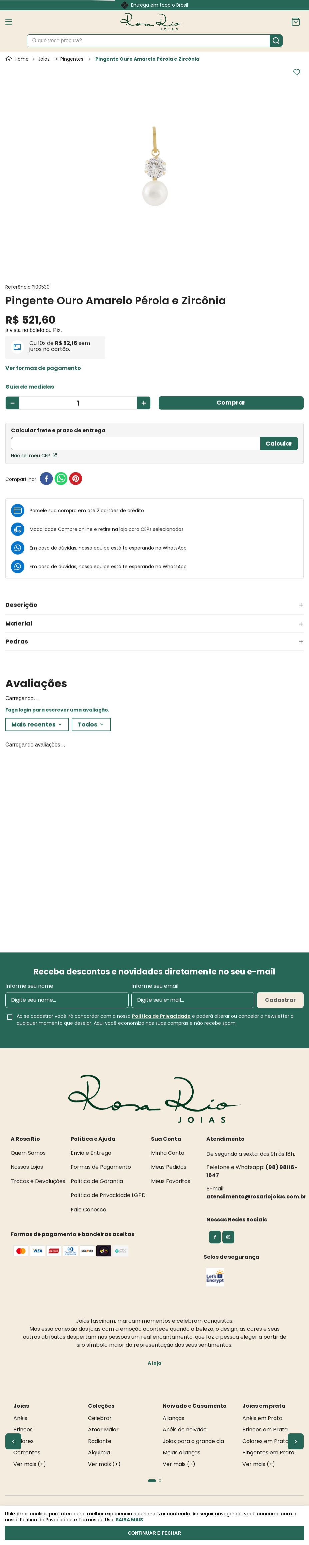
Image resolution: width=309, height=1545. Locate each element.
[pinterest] (75, 479)
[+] (144, 403)
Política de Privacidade (161, 1016)
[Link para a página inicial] (17, 59)
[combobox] (155, 40)
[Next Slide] (296, 1441)
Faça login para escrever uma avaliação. (57, 710)
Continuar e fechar (154, 1533)
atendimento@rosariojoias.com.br (256, 1196)
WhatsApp (175, 548)
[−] (12, 403)
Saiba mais (129, 1519)
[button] (43, 368)
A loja (154, 1363)
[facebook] (46, 479)
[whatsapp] (61, 479)
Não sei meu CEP (34, 455)
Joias (44, 59)
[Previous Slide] (13, 1441)
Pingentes (71, 59)
